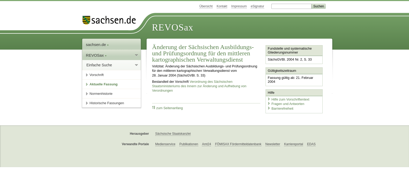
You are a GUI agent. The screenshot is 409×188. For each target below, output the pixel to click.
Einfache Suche (99, 65)
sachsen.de (97, 44)
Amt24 (206, 144)
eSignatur (257, 6)
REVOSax (172, 27)
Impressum (239, 6)
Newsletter (272, 144)
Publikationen (188, 144)
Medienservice (165, 144)
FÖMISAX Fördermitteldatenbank (238, 144)
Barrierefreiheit (280, 108)
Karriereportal (293, 144)
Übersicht (206, 6)
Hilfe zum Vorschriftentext (288, 99)
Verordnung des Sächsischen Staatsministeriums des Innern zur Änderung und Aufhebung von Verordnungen (199, 86)
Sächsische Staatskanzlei (173, 134)
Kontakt (222, 6)
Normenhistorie (100, 94)
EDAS (311, 144)
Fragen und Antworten (285, 104)
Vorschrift (96, 75)
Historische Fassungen (106, 103)
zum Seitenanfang (167, 108)
